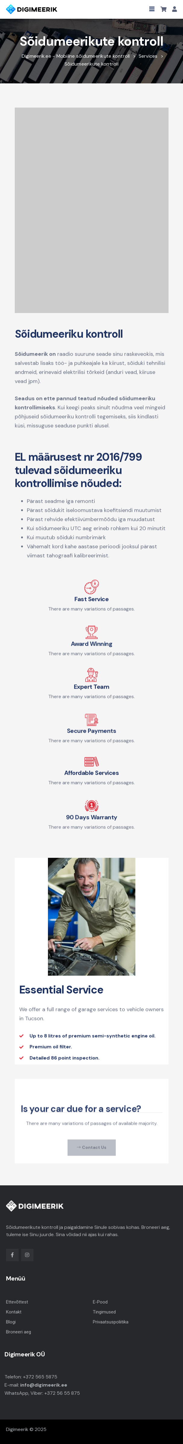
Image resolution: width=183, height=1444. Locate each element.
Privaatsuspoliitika (110, 1322)
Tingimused (104, 1312)
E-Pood (100, 1302)
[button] (152, 9)
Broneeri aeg (18, 1332)
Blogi (11, 1322)
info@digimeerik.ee (43, 1385)
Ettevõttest (17, 1302)
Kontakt (13, 1312)
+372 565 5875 (40, 1377)
